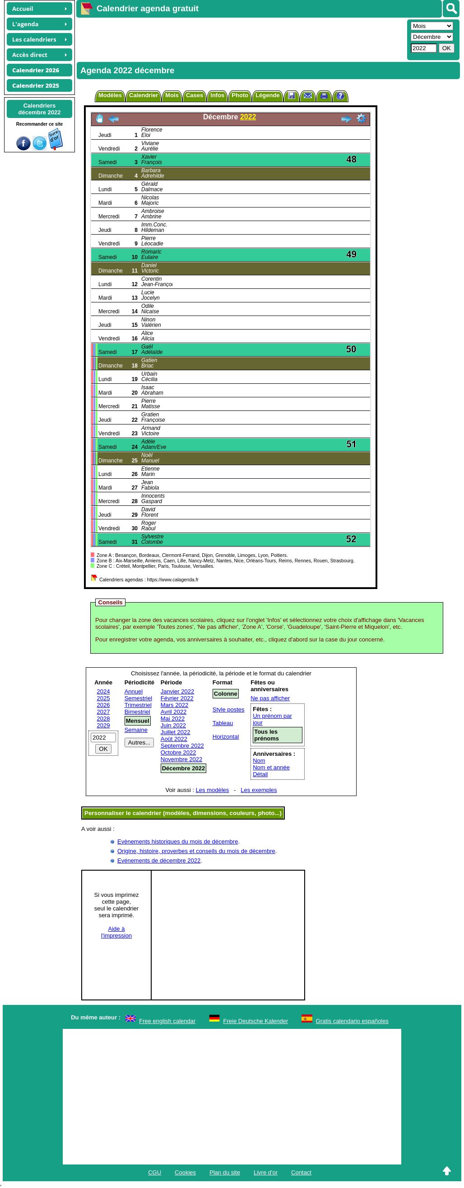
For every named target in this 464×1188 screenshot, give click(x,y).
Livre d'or (266, 1172)
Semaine (136, 729)
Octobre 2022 (178, 752)
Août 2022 (174, 738)
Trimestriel (138, 705)
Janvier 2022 (177, 691)
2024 (103, 691)
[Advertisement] (240, 39)
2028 (103, 718)
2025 (103, 698)
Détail (260, 774)
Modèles (110, 95)
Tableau (223, 723)
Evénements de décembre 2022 (158, 860)
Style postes (229, 709)
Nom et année (271, 767)
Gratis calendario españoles (352, 1021)
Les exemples (259, 790)
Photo (240, 95)
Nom (259, 760)
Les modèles (212, 790)
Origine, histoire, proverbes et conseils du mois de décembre (196, 851)
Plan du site (224, 1172)
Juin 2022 (173, 725)
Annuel (134, 691)
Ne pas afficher (270, 698)
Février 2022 (177, 698)
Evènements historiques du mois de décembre (177, 841)
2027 (103, 711)
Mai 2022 (173, 718)
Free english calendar (167, 1021)
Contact (301, 1172)
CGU (154, 1172)
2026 (103, 705)
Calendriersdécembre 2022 (40, 109)
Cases (194, 95)
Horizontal (226, 736)
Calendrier (143, 95)
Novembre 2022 (182, 759)
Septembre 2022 (182, 745)
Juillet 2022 (175, 732)
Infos (217, 95)
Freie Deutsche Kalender (255, 1021)
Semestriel (138, 698)
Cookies (185, 1172)
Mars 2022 (174, 705)
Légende (267, 95)
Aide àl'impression (116, 932)
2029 (103, 725)
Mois (172, 95)
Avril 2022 (174, 711)
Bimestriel (137, 711)
